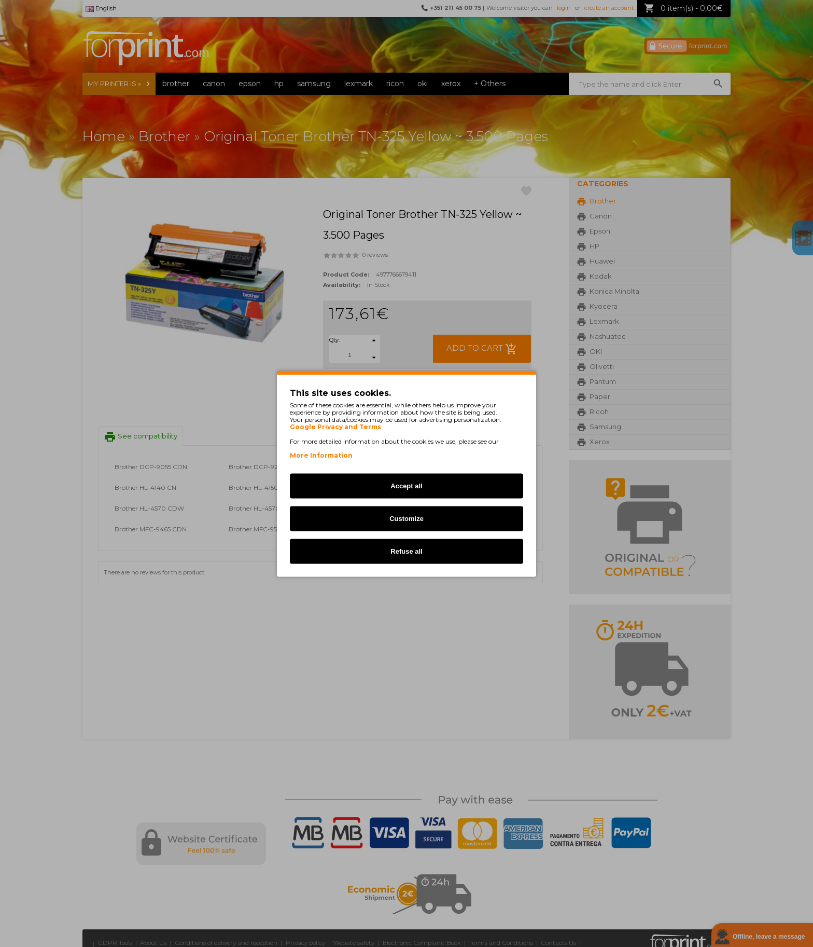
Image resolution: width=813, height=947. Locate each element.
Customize (406, 518)
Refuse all (406, 551)
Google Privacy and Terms (335, 426)
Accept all (406, 485)
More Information (321, 455)
